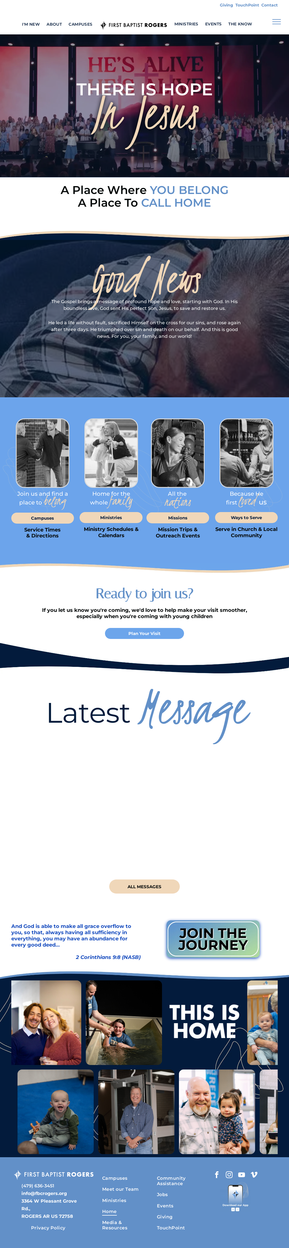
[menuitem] (31, 24)
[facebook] (217, 1175)
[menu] (276, 21)
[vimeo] (254, 1175)
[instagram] (229, 1175)
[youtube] (242, 1175)
